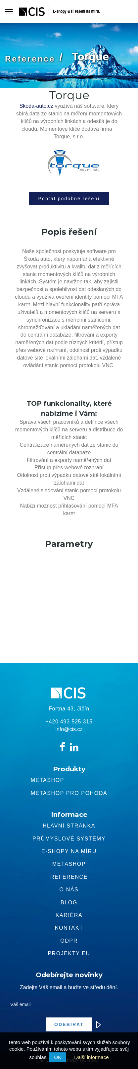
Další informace (91, 1057)
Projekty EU (69, 953)
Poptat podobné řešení (69, 198)
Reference (30, 58)
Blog (69, 902)
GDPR (69, 941)
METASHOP (69, 864)
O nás (69, 889)
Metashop (47, 780)
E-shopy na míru (69, 851)
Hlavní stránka (69, 826)
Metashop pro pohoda (69, 793)
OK (57, 1057)
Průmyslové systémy (69, 838)
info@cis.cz (68, 729)
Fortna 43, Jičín (69, 708)
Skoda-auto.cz (36, 106)
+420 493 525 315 (68, 721)
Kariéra (69, 915)
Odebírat (73, 1024)
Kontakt (69, 928)
